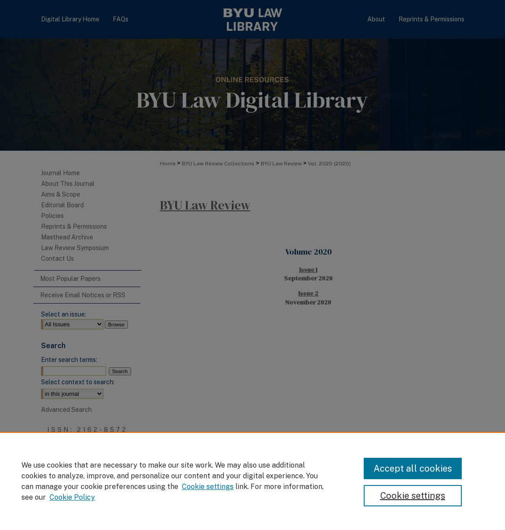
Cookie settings (208, 486)
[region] (252, 481)
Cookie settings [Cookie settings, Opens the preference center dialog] (412, 495)
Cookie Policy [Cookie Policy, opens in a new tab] (72, 497)
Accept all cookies (413, 468)
